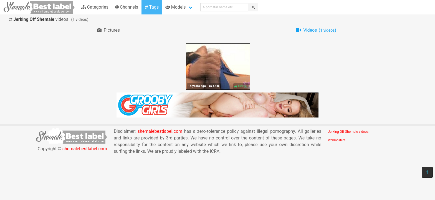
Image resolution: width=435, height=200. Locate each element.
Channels (126, 7)
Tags (152, 7)
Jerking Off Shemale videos (348, 132)
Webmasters (336, 140)
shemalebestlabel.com (84, 148)
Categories (94, 7)
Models (175, 7)
